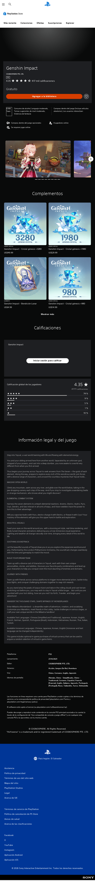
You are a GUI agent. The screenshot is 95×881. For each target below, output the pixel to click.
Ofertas (40, 23)
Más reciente (10, 23)
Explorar (70, 23)
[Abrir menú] (3, 4)
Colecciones (26, 23)
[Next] (90, 159)
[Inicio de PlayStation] (47, 4)
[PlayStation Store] (13, 13)
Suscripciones (55, 23)
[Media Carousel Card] (38, 159)
